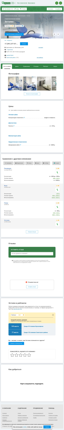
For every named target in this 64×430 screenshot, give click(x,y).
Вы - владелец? (8, 40)
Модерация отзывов (53, 419)
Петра (6, 203)
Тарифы (35, 417)
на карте (41, 47)
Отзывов (18, 26)
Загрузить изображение (23, 417)
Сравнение (26, 66)
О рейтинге (4, 417)
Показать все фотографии (32, 93)
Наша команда (5, 415)
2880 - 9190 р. (56, 178)
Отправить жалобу (53, 417)
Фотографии (7, 66)
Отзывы (23, 9)
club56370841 (10, 55)
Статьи (19, 413)
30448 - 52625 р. (56, 197)
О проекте (4, 413)
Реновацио (7, 168)
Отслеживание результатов (39, 415)
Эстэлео (6, 220)
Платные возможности (38, 413)
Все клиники (8, 9)
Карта (55, 66)
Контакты (51, 413)
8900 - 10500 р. (56, 195)
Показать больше (32, 231)
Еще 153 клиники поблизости (14, 34)
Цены (17, 9)
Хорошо (47, 427)
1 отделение (9, 49)
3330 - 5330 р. (56, 213)
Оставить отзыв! (32, 286)
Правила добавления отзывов (22, 420)
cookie (24, 427)
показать (24, 43)
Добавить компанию (22, 415)
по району (58, 9)
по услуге (50, 9)
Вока (5, 185)
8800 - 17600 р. (56, 214)
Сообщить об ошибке (53, 415)
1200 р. (58, 193)
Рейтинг (45, 66)
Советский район (10, 57)
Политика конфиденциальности (7, 420)
